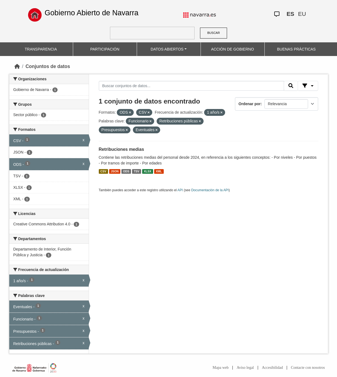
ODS (126, 171)
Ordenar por (249, 104)
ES (290, 14)
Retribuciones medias (121, 149)
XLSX (147, 171)
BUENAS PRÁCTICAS (296, 49)
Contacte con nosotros (308, 368)
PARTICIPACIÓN (105, 49)
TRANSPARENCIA (41, 49)
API (180, 190)
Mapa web (221, 368)
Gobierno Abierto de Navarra (92, 13)
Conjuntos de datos (47, 66)
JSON (115, 171)
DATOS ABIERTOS (167, 49)
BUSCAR (213, 32)
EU (302, 14)
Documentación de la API (210, 190)
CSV (103, 171)
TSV (136, 171)
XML (159, 171)
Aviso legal (245, 368)
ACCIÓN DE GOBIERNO (232, 49)
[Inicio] (17, 66)
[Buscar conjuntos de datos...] (191, 86)
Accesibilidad (272, 368)
